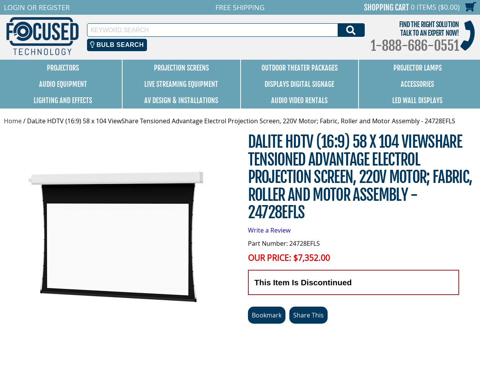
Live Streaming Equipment (181, 84)
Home (13, 121)
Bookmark (267, 315)
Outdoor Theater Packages (299, 68)
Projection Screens (181, 68)
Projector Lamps (417, 68)
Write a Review (269, 230)
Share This (308, 315)
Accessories (417, 84)
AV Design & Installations (181, 100)
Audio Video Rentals (299, 100)
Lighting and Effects (63, 100)
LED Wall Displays (417, 100)
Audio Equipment (63, 84)
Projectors (63, 68)
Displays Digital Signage (299, 84)
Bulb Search (117, 44)
